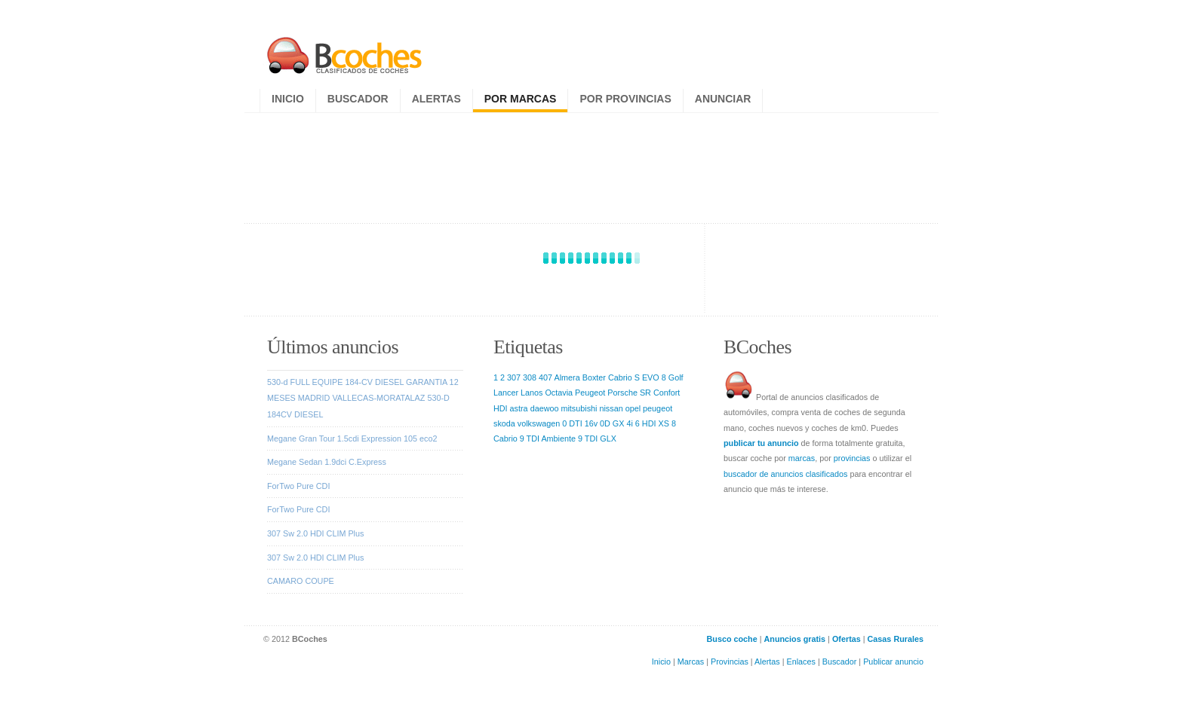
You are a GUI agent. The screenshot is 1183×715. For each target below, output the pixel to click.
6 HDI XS (652, 423)
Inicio (288, 99)
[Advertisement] (593, 164)
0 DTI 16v (580, 423)
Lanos (531, 392)
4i (629, 423)
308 (529, 377)
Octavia (559, 392)
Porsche (622, 392)
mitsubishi (579, 408)
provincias (852, 458)
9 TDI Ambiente (548, 438)
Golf (676, 377)
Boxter (594, 377)
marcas (801, 458)
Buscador (358, 99)
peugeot (657, 408)
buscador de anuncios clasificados (785, 473)
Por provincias (625, 99)
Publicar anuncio (893, 661)
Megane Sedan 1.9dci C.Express (326, 461)
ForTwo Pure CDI (298, 485)
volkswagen (539, 423)
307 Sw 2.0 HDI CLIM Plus (315, 533)
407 (545, 377)
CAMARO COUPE (300, 580)
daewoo (544, 408)
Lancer (505, 392)
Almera (566, 377)
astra (519, 408)
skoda (504, 423)
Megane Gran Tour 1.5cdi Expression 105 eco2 (352, 438)
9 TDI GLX (597, 438)
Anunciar (723, 99)
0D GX (612, 423)
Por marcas (520, 99)
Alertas (436, 99)
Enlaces (801, 661)
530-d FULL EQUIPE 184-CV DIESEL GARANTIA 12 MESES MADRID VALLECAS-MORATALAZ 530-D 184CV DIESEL (363, 398)
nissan (610, 408)
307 (514, 377)
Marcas (691, 661)
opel (633, 408)
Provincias (729, 661)
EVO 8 (654, 377)
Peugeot (590, 392)
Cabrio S (624, 377)
